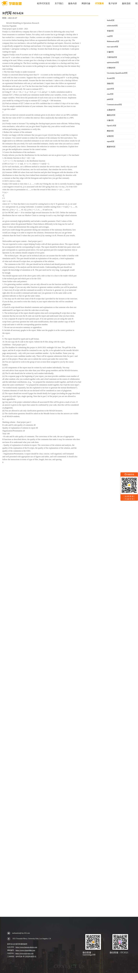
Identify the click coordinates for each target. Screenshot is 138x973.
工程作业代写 (112, 57)
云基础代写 (111, 110)
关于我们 (59, 3)
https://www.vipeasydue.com (25, 950)
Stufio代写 (110, 20)
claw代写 (110, 94)
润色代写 (110, 83)
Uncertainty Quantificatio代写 (117, 73)
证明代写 (110, 136)
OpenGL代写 (111, 126)
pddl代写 (110, 99)
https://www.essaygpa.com (24, 953)
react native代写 (112, 47)
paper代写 (110, 89)
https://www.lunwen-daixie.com (26, 947)
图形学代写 (111, 147)
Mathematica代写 (113, 41)
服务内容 (72, 3)
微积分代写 (111, 115)
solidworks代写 (112, 26)
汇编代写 (110, 52)
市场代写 (110, 31)
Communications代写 (114, 105)
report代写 (110, 141)
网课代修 (86, 3)
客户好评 (112, 3)
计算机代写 (111, 68)
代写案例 (99, 3)
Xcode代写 (111, 78)
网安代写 (110, 131)
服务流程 (126, 3)
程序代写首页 (43, 3)
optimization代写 (113, 62)
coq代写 (110, 36)
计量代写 (110, 120)
